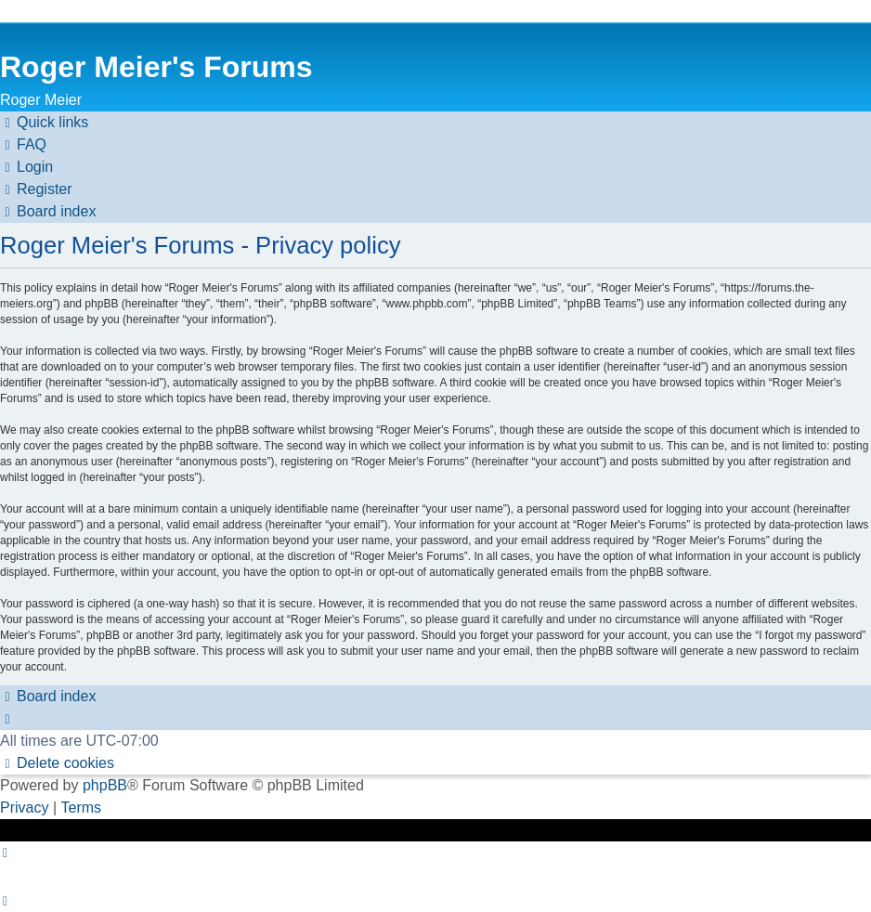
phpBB (105, 785)
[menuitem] (23, 145)
